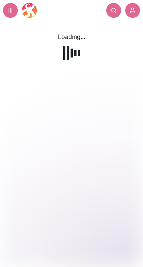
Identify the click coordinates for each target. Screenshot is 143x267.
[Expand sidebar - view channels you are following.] (10, 10)
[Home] (29, 10)
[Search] (113, 10)
